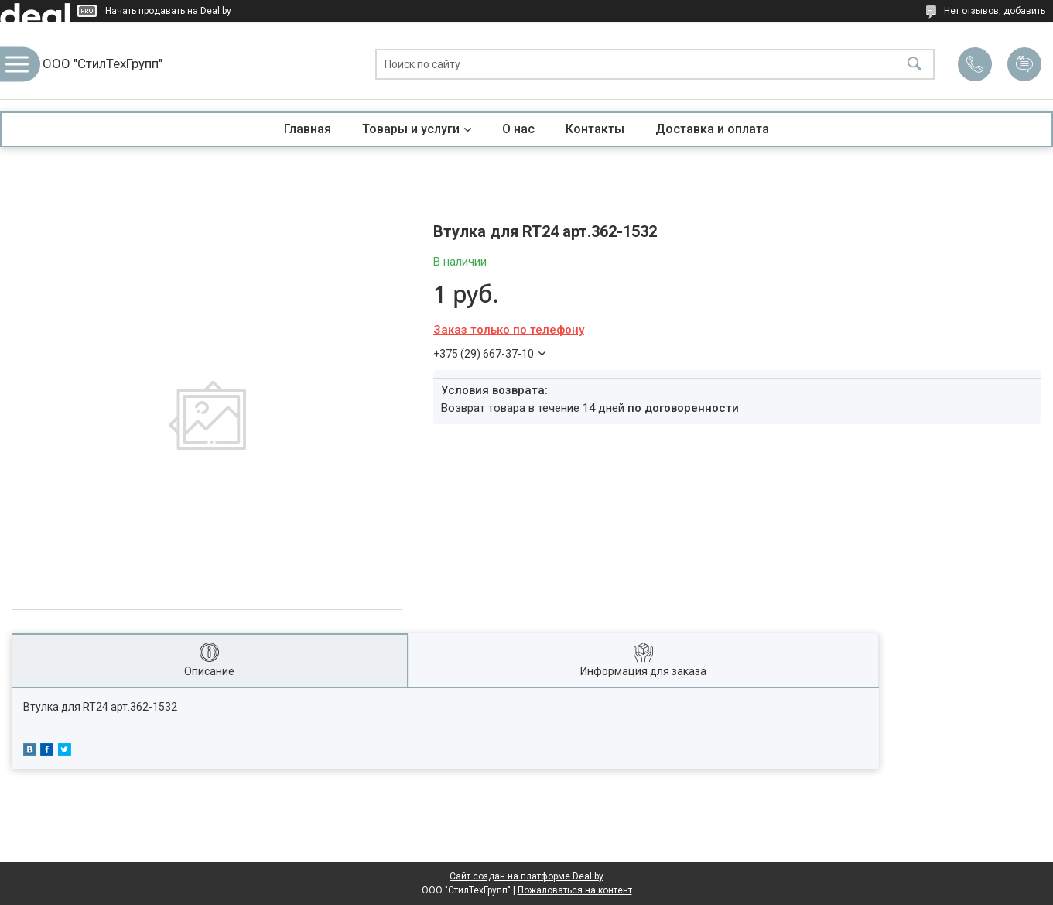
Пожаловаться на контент (575, 890)
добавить (1024, 10)
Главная (307, 129)
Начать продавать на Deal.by (168, 10)
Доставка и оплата (712, 129)
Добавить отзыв (1024, 64)
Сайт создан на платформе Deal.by (526, 876)
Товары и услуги (411, 129)
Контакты (595, 129)
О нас (518, 129)
